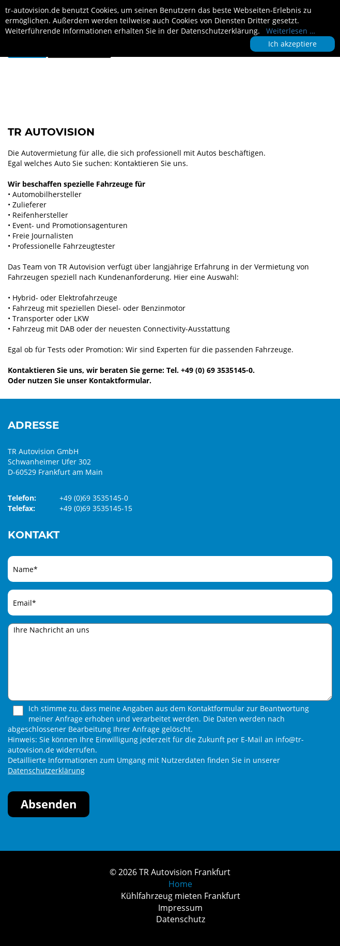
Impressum (180, 907)
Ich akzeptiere (292, 44)
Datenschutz (180, 919)
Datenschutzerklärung (46, 770)
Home (180, 884)
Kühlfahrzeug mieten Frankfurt (180, 896)
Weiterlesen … (290, 31)
